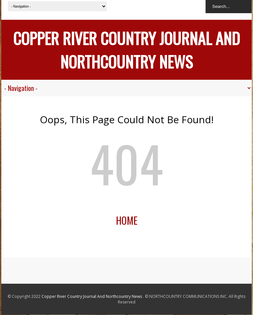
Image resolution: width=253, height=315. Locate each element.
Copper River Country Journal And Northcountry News (126, 49)
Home (126, 220)
